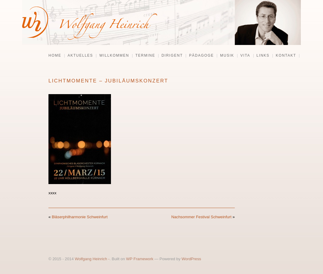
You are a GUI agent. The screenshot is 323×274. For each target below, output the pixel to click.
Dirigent (172, 56)
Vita (245, 56)
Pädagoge (201, 56)
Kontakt (286, 56)
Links (263, 56)
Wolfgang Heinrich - (92, 259)
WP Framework (139, 259)
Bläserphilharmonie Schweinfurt (80, 217)
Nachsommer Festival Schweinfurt (201, 217)
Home (54, 56)
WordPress (191, 259)
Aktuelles (80, 56)
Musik (227, 56)
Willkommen (114, 56)
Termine (145, 56)
